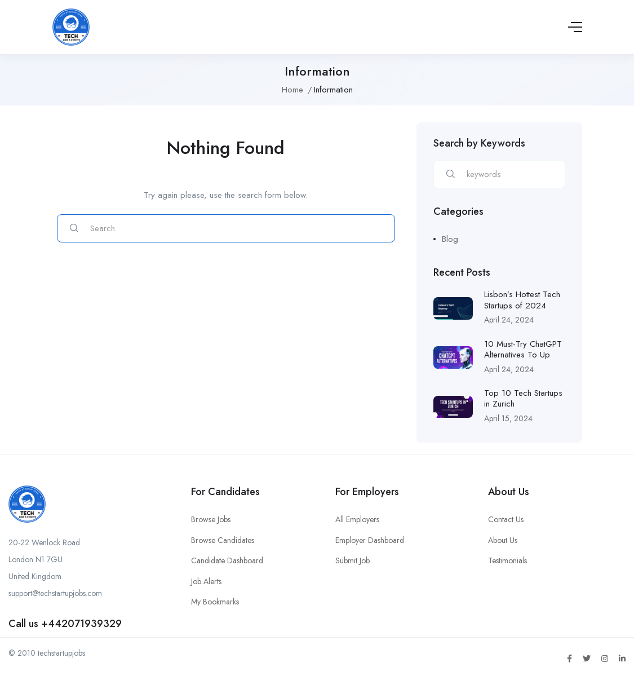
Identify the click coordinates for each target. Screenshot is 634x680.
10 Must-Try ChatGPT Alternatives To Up (523, 349)
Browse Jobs (210, 519)
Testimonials (507, 560)
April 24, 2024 (509, 319)
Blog (450, 239)
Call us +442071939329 (65, 623)
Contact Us (506, 519)
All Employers (357, 519)
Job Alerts (206, 581)
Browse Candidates (222, 540)
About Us (502, 540)
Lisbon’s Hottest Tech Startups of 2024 (522, 300)
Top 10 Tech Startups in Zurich (523, 398)
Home (292, 89)
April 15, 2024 (508, 418)
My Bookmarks (215, 601)
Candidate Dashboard (227, 560)
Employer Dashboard (369, 540)
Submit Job (352, 560)
